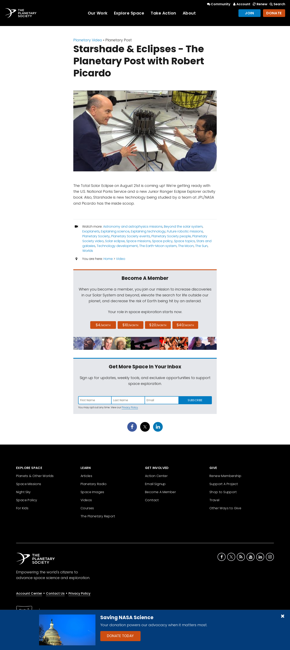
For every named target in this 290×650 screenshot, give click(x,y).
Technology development (117, 246)
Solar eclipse (115, 241)
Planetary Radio (94, 484)
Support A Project (223, 484)
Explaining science (115, 231)
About (189, 13)
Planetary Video (87, 40)
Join (249, 13)
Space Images (92, 492)
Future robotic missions (185, 231)
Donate (274, 13)
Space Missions (28, 484)
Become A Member (160, 492)
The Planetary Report (98, 516)
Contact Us (55, 593)
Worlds (87, 250)
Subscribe (195, 400)
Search (277, 4)
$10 (130, 324)
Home (108, 258)
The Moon (186, 246)
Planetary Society (96, 236)
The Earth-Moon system (158, 246)
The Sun (201, 246)
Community (218, 4)
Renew (259, 4)
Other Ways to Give (225, 508)
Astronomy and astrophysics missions (133, 226)
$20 (157, 324)
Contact (152, 500)
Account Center (29, 593)
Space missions (138, 241)
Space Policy (26, 500)
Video (120, 258)
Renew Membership (225, 476)
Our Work (98, 13)
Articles (86, 476)
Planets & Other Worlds (35, 476)
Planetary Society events (130, 236)
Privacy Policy (130, 407)
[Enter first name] (95, 400)
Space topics (184, 241)
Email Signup (155, 484)
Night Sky (23, 492)
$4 (103, 324)
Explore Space (129, 13)
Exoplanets (90, 231)
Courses (87, 508)
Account (241, 4)
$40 (185, 324)
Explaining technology (148, 231)
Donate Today (120, 635)
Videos (86, 500)
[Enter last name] (128, 400)
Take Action (163, 13)
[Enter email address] (161, 400)
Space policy (162, 241)
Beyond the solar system (183, 226)
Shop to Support (223, 492)
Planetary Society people (171, 236)
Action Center (156, 476)
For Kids (22, 508)
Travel (214, 500)
